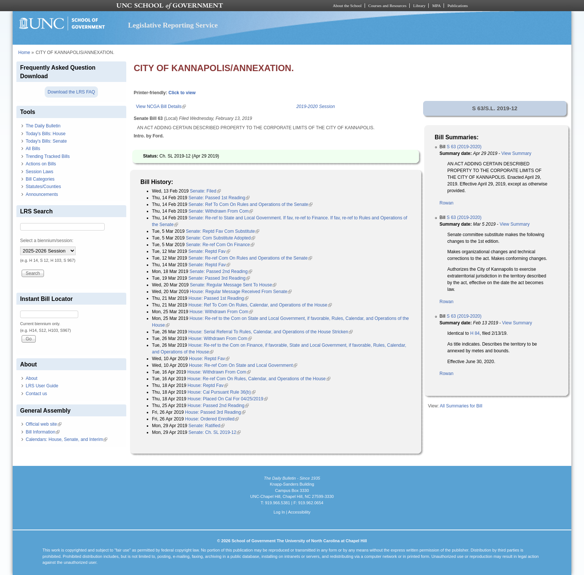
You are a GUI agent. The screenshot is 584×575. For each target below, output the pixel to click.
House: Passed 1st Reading (218, 298)
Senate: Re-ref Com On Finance (220, 244)
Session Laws (39, 171)
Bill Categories (40, 179)
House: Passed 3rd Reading (215, 412)
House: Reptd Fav (209, 358)
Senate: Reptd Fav (209, 251)
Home (24, 52)
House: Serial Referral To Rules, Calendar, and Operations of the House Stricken (270, 331)
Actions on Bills (41, 163)
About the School (347, 5)
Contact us (36, 393)
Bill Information (43, 432)
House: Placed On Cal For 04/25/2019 (227, 398)
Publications (457, 5)
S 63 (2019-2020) (464, 146)
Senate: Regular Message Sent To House (233, 285)
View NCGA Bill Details (161, 106)
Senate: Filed (205, 191)
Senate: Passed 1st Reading (219, 197)
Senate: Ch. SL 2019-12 (214, 432)
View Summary (516, 153)
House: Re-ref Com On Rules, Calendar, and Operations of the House (258, 378)
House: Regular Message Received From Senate (241, 291)
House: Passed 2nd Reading (218, 405)
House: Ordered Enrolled (212, 419)
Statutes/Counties (43, 186)
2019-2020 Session (315, 106)
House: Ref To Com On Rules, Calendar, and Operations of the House (260, 305)
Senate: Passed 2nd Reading (221, 271)
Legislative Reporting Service (173, 25)
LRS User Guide (42, 385)
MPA (436, 5)
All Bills (33, 148)
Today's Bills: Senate (46, 141)
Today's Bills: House (46, 133)
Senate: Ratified (206, 425)
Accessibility (299, 512)
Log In (279, 512)
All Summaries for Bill (461, 406)
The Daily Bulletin (43, 125)
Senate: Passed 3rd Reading (219, 278)
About (31, 378)
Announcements (42, 194)
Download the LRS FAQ (71, 92)
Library (419, 5)
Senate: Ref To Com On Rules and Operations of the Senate (250, 204)
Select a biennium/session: (46, 240)
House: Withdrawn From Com (221, 311)
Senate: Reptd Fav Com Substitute (222, 231)
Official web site (43, 424)
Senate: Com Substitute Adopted (220, 238)
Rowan (446, 203)
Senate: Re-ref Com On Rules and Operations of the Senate (250, 258)
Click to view (182, 92)
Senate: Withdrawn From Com (220, 211)
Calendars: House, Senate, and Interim (66, 439)
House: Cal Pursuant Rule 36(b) (221, 392)
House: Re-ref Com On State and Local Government (243, 365)
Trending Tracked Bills (48, 156)
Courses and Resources (387, 5)
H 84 (474, 333)
